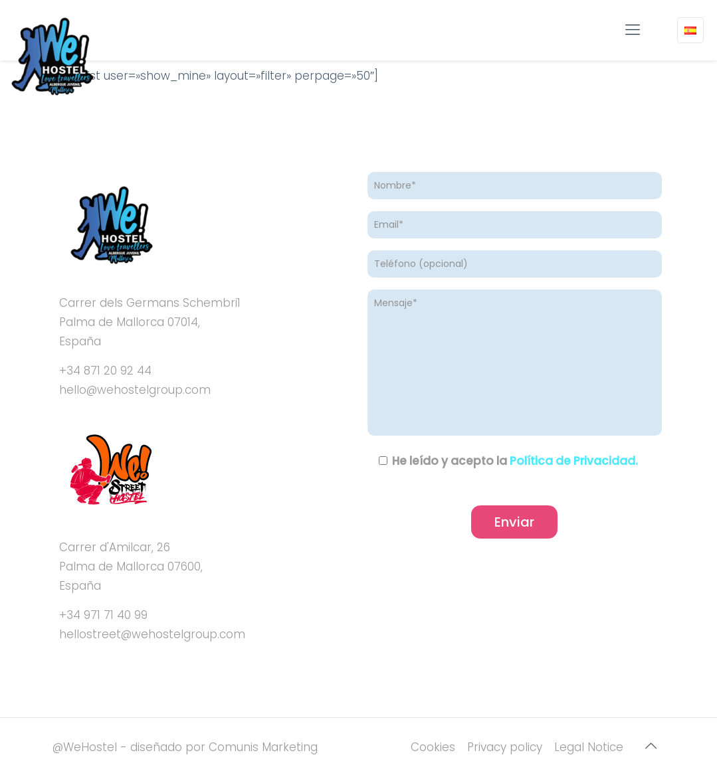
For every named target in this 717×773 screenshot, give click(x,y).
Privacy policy (504, 747)
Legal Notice (588, 747)
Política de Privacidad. (574, 461)
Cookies (433, 747)
